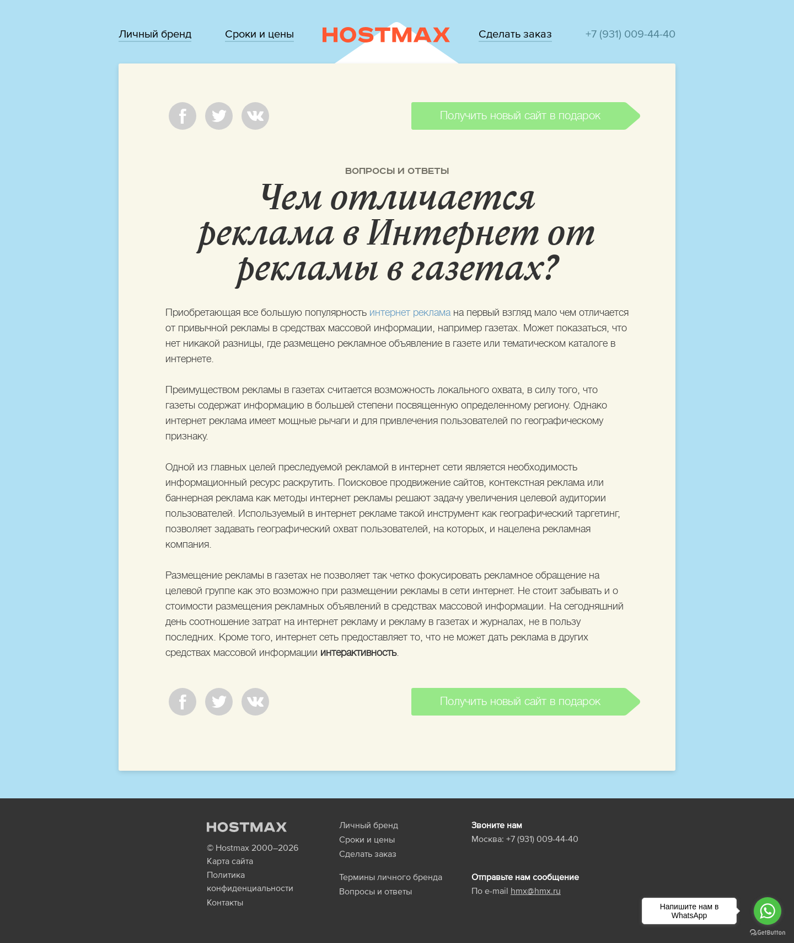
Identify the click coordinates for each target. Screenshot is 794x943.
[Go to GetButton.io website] (767, 932)
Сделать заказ (515, 34)
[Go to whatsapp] (767, 911)
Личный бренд (155, 34)
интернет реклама (409, 312)
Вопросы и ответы (397, 171)
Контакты (225, 902)
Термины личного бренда (390, 877)
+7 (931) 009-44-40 (630, 34)
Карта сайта (230, 861)
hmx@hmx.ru (536, 891)
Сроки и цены (259, 34)
